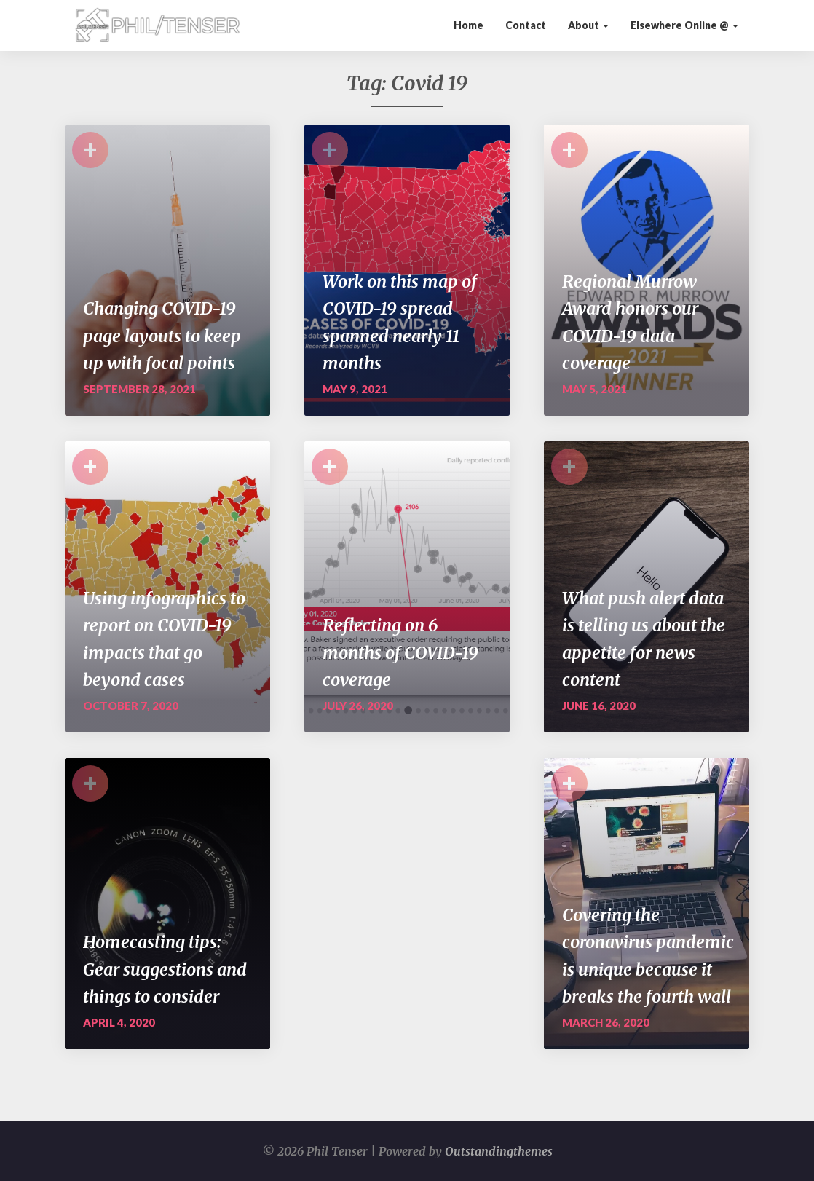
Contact (525, 25)
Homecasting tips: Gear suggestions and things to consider (165, 969)
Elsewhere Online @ (684, 25)
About (588, 25)
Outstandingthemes (499, 1151)
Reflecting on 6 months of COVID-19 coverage (400, 652)
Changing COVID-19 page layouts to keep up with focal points (162, 336)
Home (468, 25)
